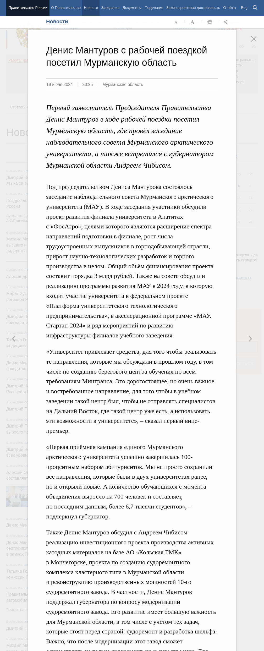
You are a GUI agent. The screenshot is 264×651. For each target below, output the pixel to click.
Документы (132, 8)
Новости (91, 8)
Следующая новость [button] (14, 339)
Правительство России (27, 8)
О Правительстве (66, 8)
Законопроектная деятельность (193, 8)
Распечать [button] (210, 22)
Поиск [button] (255, 8)
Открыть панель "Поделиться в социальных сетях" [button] (226, 22)
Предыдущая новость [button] (250, 339)
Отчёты (229, 8)
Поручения (154, 8)
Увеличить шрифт (193, 22)
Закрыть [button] (257, 42)
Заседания (110, 8)
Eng (244, 8)
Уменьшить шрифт (176, 22)
